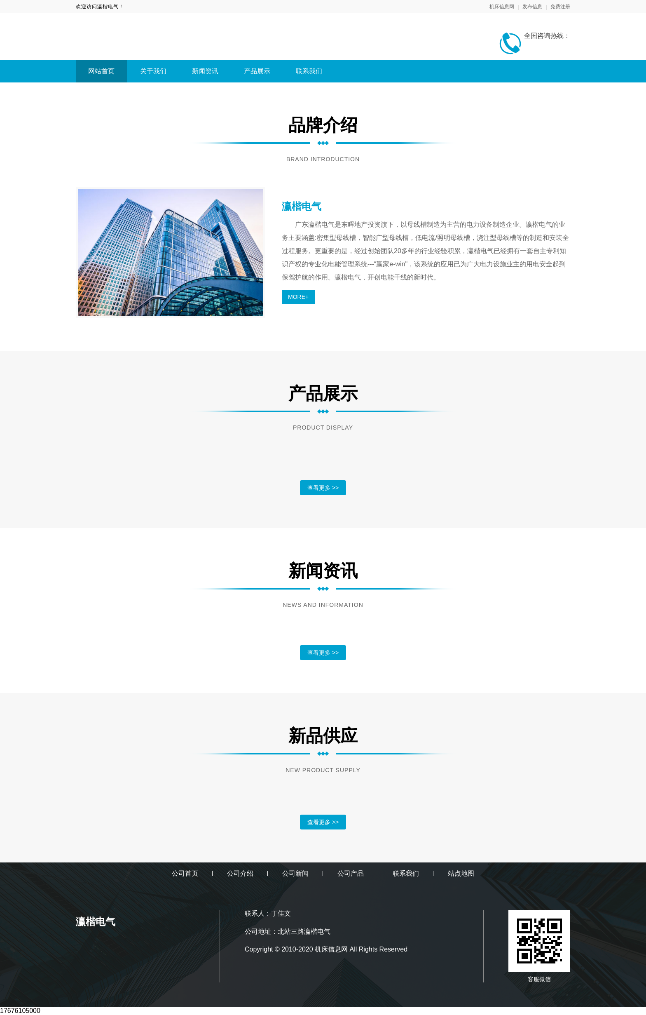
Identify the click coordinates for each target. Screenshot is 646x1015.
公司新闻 (295, 873)
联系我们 (309, 71)
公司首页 (185, 873)
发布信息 (532, 6)
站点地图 (461, 873)
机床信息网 (501, 6)
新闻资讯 (205, 71)
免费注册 (560, 6)
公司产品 (350, 873)
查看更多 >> (323, 487)
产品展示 (257, 71)
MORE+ (298, 297)
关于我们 (153, 71)
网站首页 (101, 71)
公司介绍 (240, 873)
